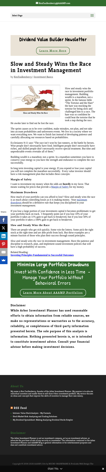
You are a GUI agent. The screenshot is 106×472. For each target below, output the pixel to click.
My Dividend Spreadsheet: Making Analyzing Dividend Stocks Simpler (43, 419)
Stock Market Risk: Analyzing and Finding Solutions (35, 416)
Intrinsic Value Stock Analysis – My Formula (32, 413)
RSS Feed (20, 408)
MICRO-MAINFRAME (58, 463)
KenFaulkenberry (23, 77)
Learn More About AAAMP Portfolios (53, 292)
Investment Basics (43, 77)
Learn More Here (53, 50)
